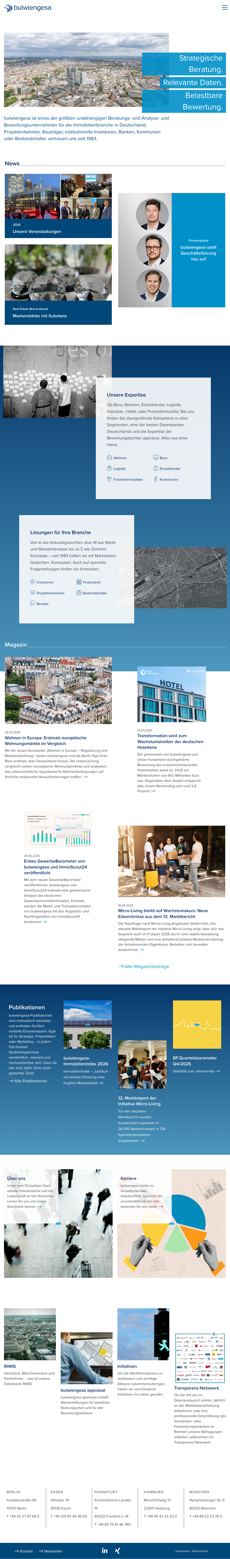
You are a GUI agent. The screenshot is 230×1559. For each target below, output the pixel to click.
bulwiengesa (37, 8)
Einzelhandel (170, 469)
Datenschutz (200, 1551)
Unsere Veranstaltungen (37, 231)
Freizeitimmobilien (128, 479)
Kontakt (26, 1551)
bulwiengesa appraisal (83, 1390)
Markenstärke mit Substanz (40, 316)
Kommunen (169, 479)
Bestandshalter (95, 593)
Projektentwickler (51, 593)
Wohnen (120, 458)
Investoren (45, 582)
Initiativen (127, 1366)
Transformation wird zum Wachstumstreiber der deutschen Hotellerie (170, 741)
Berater (43, 604)
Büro (163, 458)
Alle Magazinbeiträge (147, 966)
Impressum (182, 1551)
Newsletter (53, 1551)
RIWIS (10, 1366)
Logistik (119, 469)
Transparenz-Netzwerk (196, 1388)
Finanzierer (92, 582)
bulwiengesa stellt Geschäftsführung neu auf (198, 253)
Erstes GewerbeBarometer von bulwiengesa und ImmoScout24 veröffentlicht (55, 867)
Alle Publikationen (30, 1081)
